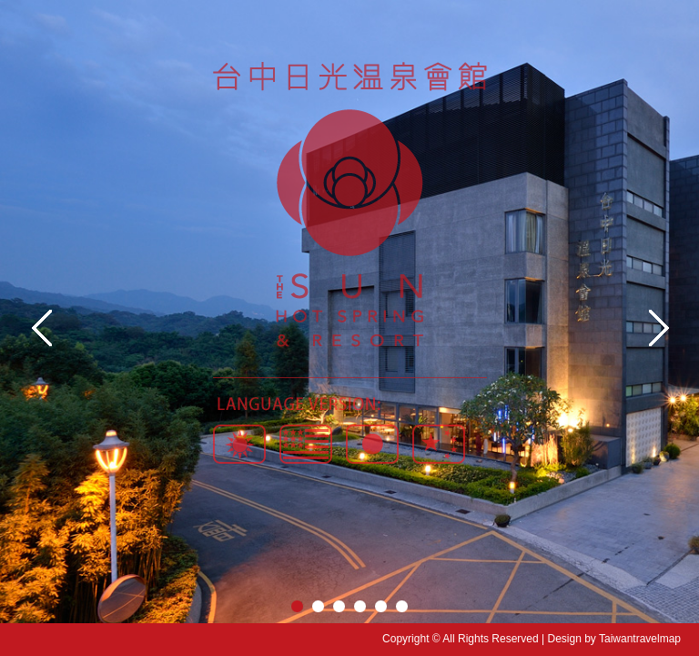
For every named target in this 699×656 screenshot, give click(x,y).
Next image (658, 328)
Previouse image (41, 328)
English (305, 436)
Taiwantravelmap (640, 638)
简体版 (438, 436)
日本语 (372, 436)
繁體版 (239, 436)
